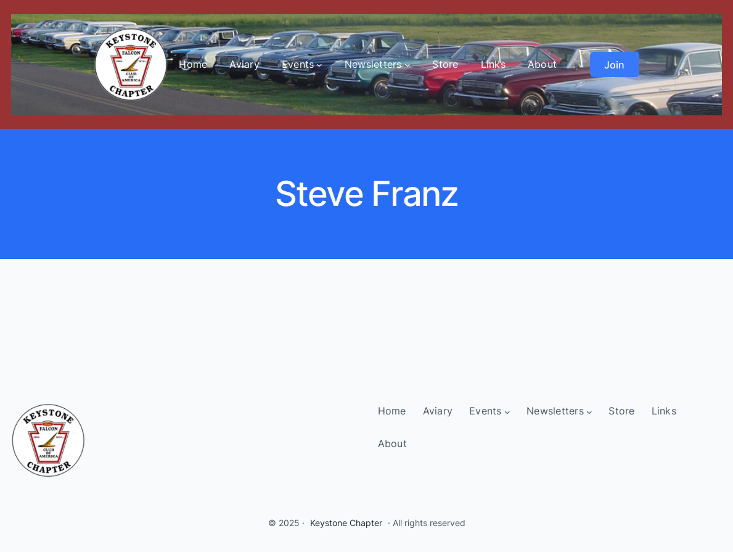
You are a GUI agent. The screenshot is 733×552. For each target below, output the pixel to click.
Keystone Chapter (346, 522)
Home (193, 64)
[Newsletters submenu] (407, 65)
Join (614, 65)
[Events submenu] (319, 65)
